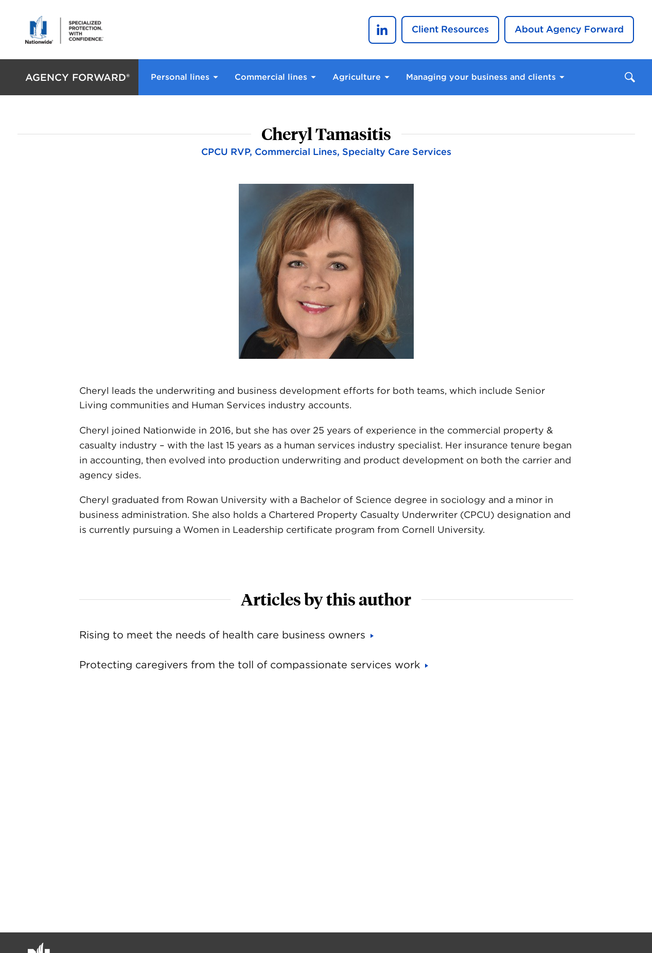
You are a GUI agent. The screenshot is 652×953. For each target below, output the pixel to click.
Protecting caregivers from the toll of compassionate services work (249, 665)
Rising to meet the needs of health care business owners (222, 635)
